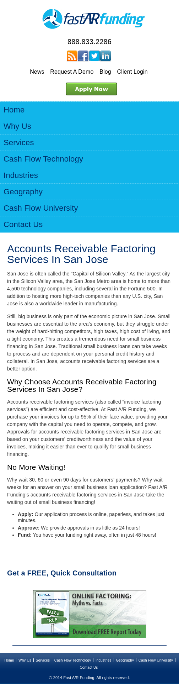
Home (9, 660)
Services (43, 660)
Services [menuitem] (19, 142)
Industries (104, 660)
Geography (125, 660)
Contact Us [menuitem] (23, 224)
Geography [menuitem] (23, 191)
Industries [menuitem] (21, 175)
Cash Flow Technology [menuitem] (43, 158)
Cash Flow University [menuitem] (41, 208)
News (37, 72)
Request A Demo (71, 72)
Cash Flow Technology (72, 660)
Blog (105, 72)
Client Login (132, 72)
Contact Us (89, 667)
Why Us (24, 660)
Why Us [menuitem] (17, 126)
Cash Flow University (156, 660)
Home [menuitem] (14, 109)
